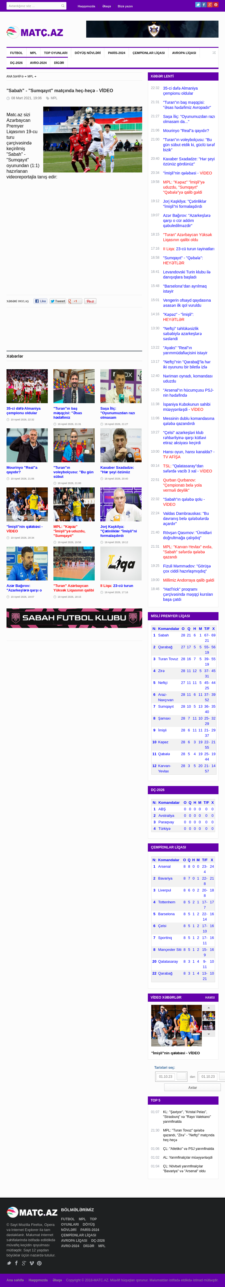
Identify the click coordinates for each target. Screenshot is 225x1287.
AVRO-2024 (38, 62)
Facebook (204, 4)
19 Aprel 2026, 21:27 (116, 424)
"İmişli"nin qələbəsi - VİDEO (175, 1053)
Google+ (210, 4)
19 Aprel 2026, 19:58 (69, 542)
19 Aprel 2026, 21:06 (22, 478)
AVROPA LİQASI (184, 53)
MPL (33, 53)
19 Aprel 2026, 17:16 (116, 592)
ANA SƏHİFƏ (15, 76)
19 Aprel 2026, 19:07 (22, 596)
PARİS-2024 (116, 53)
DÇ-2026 (16, 62)
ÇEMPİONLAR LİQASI (149, 53)
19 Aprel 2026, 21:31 (69, 424)
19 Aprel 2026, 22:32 (22, 419)
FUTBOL (16, 53)
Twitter (198, 4)
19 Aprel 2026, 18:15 (69, 596)
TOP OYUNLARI (56, 53)
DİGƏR (59, 62)
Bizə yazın (125, 6)
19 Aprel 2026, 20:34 (22, 537)
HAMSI (210, 997)
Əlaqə (106, 6)
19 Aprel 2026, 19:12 (116, 542)
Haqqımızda (86, 6)
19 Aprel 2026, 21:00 (69, 483)
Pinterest (215, 4)
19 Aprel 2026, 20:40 (116, 478)
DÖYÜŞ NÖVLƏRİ (88, 53)
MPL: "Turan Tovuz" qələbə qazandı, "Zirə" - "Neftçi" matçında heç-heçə (188, 1135)
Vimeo (31, 1263)
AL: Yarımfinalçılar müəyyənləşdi (188, 1157)
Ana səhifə (15, 1280)
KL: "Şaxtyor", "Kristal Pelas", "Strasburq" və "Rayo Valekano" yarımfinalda (187, 1117)
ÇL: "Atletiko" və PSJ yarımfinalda (188, 1149)
